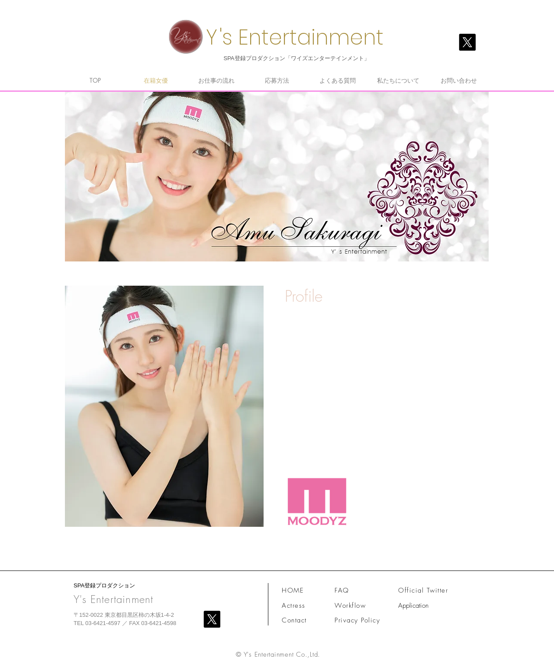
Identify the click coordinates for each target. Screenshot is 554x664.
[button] (164, 406)
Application (413, 605)
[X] (467, 42)
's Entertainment (301, 37)
